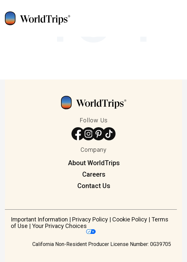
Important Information (39, 219)
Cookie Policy (129, 219)
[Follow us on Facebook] (78, 134)
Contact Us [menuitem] (93, 186)
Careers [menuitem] (93, 174)
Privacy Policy (90, 219)
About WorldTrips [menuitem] (94, 163)
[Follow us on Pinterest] (98, 134)
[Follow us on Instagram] (88, 134)
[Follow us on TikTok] (109, 134)
